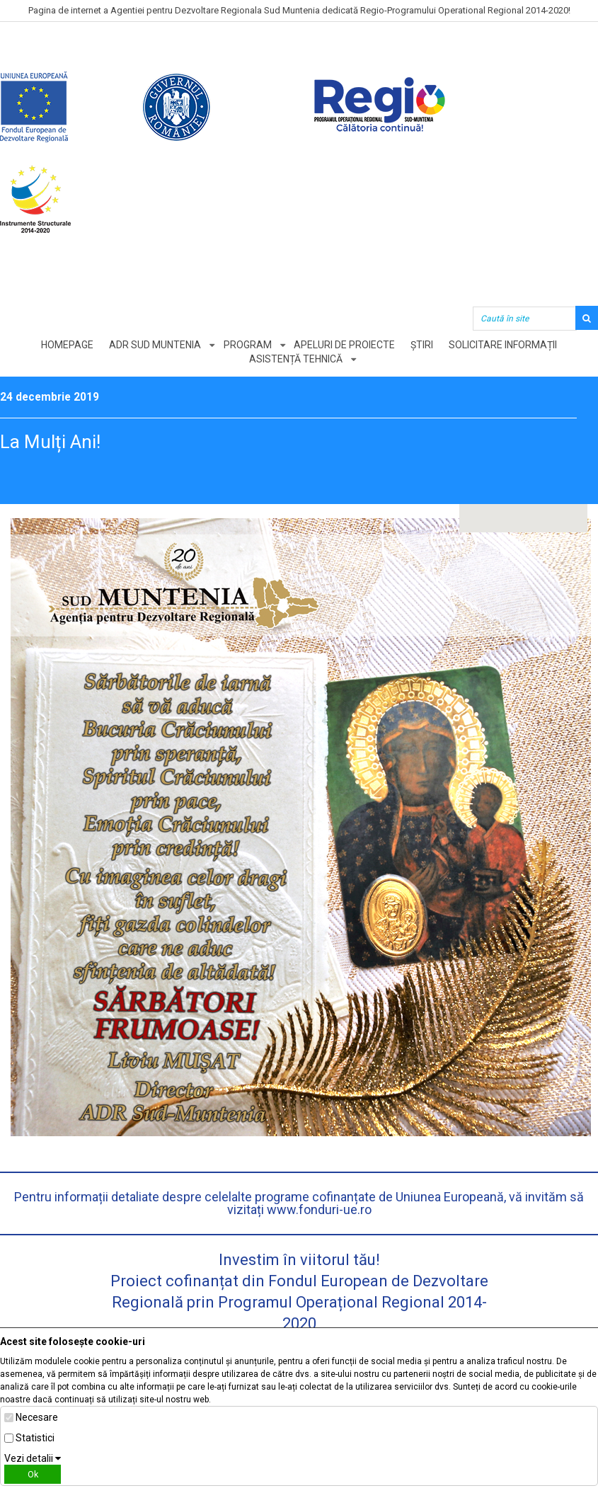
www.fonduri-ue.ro (319, 1209)
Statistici (35, 1437)
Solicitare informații (505, 344)
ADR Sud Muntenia (154, 344)
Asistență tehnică (296, 359)
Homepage (65, 344)
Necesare (37, 1417)
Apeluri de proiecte (345, 344)
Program (247, 344)
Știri (423, 344)
